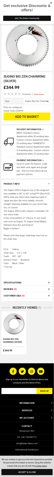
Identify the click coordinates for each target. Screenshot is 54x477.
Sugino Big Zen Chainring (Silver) (12, 340)
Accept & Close (27, 472)
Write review (39, 94)
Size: (7, 101)
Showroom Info (26, 431)
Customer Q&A (14, 295)
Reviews (10, 289)
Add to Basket (27, 117)
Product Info (12, 184)
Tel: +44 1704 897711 (27, 437)
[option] (14, 333)
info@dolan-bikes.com (27, 443)
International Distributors (27, 449)
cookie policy (41, 466)
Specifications (12, 282)
